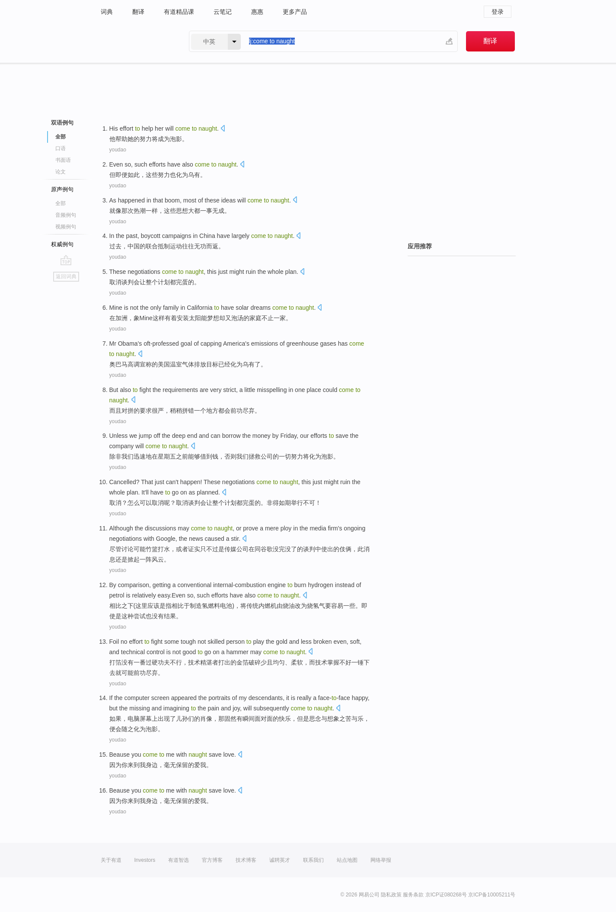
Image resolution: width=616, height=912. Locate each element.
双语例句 (62, 122)
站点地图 (347, 860)
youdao (117, 150)
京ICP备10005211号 (491, 895)
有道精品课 (179, 11)
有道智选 (178, 860)
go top (66, 260)
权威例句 (62, 244)
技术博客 (246, 860)
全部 (60, 137)
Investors (145, 860)
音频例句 (65, 215)
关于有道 (111, 860)
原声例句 (62, 189)
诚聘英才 (279, 860)
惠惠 (257, 11)
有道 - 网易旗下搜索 (136, 41)
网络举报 (380, 860)
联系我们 (313, 860)
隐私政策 (391, 895)
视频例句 (65, 227)
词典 (107, 11)
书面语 (63, 160)
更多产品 (295, 11)
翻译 (138, 11)
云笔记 (223, 11)
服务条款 (413, 895)
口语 (60, 148)
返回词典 (66, 276)
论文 (60, 172)
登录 (498, 11)
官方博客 (212, 860)
